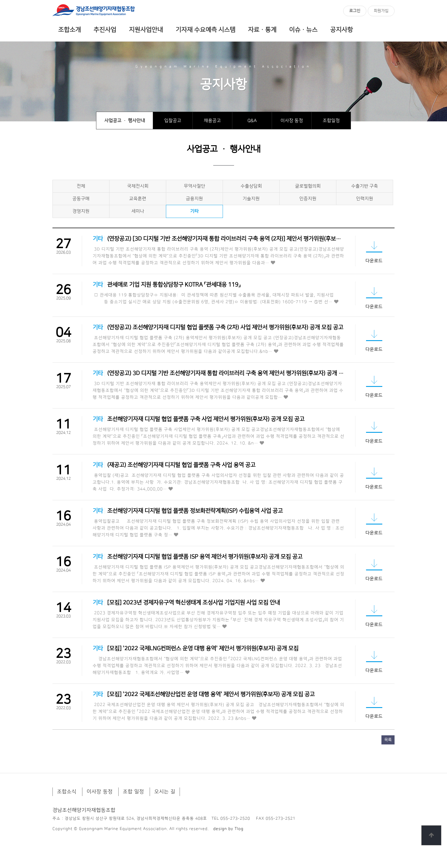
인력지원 (364, 198)
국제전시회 (138, 186)
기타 (194, 211)
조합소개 (69, 29)
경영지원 (81, 211)
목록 (388, 740)
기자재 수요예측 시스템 (205, 29)
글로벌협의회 (308, 186)
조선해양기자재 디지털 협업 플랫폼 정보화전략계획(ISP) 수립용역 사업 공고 (195, 511)
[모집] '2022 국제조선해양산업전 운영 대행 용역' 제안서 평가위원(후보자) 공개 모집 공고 (211, 694)
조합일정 (331, 120)
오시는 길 (164, 792)
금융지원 (194, 198)
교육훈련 (137, 198)
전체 (81, 186)
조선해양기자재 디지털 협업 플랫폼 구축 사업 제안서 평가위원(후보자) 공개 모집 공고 (205, 419)
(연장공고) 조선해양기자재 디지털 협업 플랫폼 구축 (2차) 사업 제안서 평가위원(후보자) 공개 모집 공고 (225, 327)
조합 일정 (133, 792)
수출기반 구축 (364, 186)
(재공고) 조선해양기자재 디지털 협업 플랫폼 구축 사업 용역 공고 (181, 465)
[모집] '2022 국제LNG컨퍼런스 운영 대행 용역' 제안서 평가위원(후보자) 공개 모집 (202, 648)
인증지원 (307, 198)
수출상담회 (251, 186)
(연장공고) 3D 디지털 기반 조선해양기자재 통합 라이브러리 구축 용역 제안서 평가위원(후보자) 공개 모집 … (231, 373)
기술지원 (251, 198)
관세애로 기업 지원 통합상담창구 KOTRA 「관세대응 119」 (173, 284)
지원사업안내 (146, 29)
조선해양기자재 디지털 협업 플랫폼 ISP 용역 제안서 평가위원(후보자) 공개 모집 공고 (204, 557)
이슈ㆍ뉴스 (303, 29)
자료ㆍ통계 (262, 29)
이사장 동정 (292, 120)
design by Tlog (228, 828)
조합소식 (66, 792)
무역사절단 (194, 186)
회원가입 (381, 11)
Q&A (252, 120)
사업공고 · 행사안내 (124, 120)
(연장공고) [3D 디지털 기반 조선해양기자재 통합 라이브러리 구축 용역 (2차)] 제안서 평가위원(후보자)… (227, 239)
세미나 (137, 211)
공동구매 (81, 198)
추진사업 (105, 29)
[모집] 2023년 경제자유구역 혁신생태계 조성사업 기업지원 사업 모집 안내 (193, 602)
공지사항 (341, 29)
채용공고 (212, 120)
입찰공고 (172, 120)
